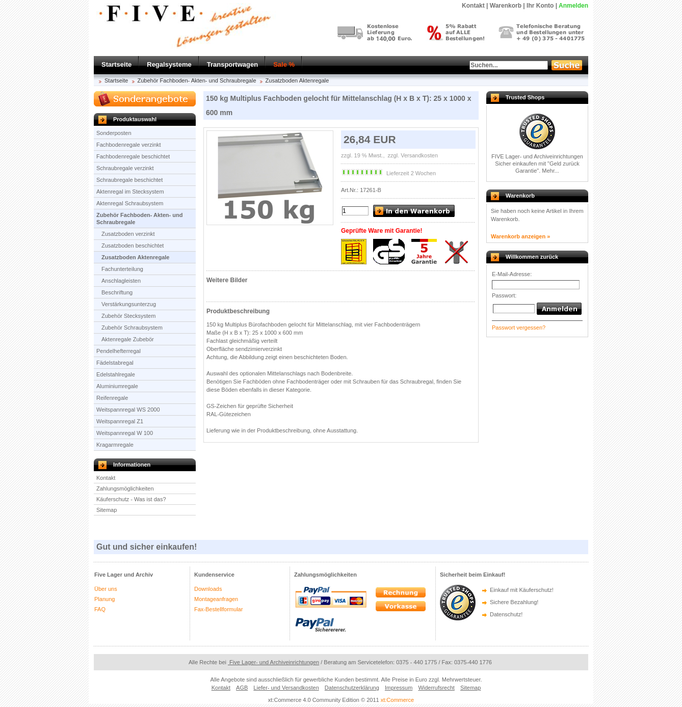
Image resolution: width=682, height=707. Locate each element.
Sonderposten (114, 133)
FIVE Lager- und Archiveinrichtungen (537, 156)
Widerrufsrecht (436, 688)
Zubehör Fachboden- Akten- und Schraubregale (197, 80)
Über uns (105, 589)
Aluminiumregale (117, 386)
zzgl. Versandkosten (412, 155)
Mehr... (550, 171)
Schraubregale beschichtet (129, 180)
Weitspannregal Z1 (119, 421)
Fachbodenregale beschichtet (133, 156)
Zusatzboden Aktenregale (297, 80)
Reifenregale (112, 398)
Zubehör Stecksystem (128, 316)
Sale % (284, 64)
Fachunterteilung (122, 269)
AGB (242, 688)
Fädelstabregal (115, 363)
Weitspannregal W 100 (124, 433)
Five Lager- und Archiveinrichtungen (273, 662)
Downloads (208, 589)
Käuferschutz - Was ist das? (131, 499)
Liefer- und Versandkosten (286, 688)
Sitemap (106, 510)
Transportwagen (232, 64)
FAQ (100, 609)
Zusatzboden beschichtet (132, 245)
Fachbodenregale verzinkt (128, 145)
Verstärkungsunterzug (128, 304)
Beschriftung (117, 292)
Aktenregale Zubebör (127, 339)
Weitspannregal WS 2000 (128, 409)
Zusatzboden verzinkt (128, 234)
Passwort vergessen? (518, 327)
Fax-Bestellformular (218, 609)
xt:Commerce (397, 700)
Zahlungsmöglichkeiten (125, 488)
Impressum (398, 688)
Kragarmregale (115, 445)
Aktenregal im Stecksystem (130, 191)
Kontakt (105, 478)
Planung (104, 599)
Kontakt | (475, 5)
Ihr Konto (540, 5)
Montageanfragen (216, 599)
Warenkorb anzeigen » (520, 236)
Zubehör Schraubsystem (132, 327)
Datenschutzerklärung (352, 688)
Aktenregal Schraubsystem (129, 203)
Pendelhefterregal (118, 351)
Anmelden (573, 5)
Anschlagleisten (121, 281)
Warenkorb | (507, 5)
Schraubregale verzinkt (125, 168)
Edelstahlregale (115, 374)
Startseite (116, 64)
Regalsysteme (169, 64)
